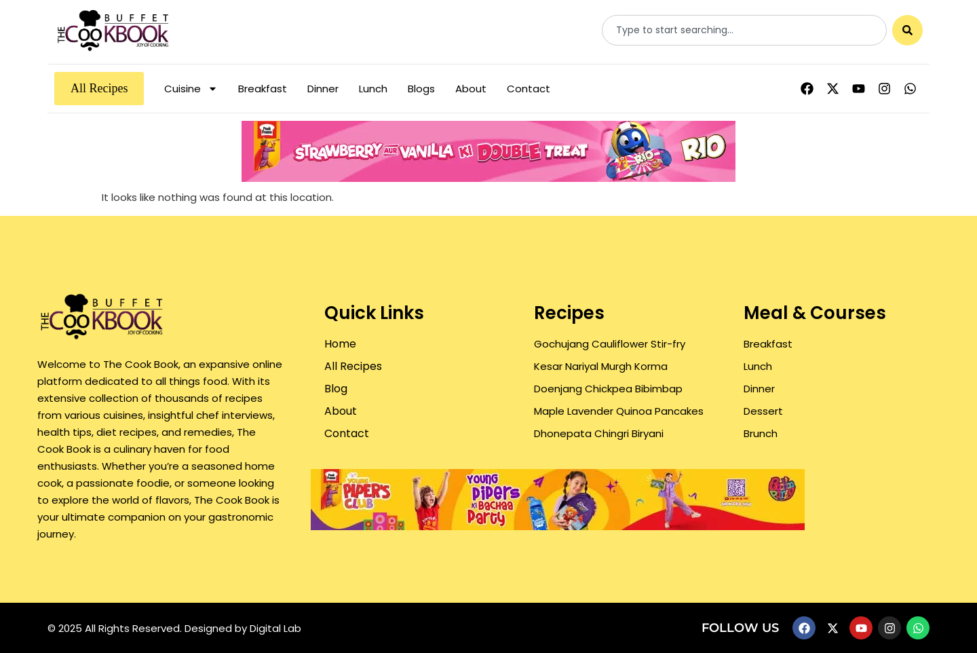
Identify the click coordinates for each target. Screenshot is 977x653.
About (470, 88)
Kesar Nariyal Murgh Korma (601, 366)
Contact (528, 88)
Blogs (421, 88)
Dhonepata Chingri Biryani (599, 433)
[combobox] (744, 30)
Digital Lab (275, 628)
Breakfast (262, 88)
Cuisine (191, 88)
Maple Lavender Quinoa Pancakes (619, 411)
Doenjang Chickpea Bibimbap (608, 388)
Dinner (323, 88)
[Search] (907, 30)
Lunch (373, 88)
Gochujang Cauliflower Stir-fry (609, 344)
